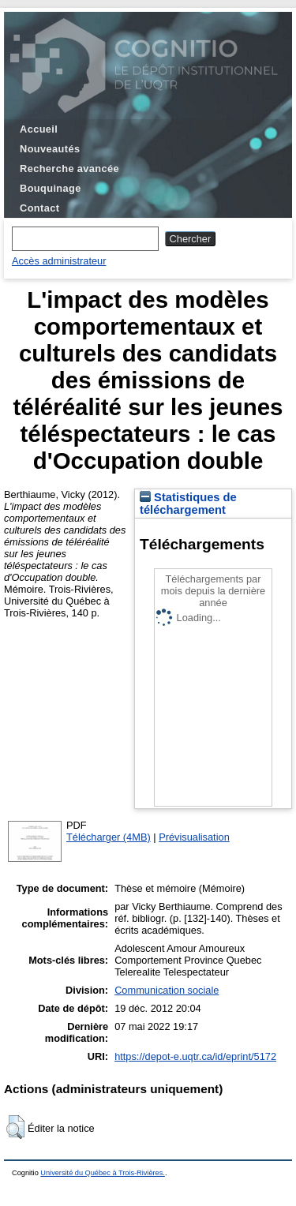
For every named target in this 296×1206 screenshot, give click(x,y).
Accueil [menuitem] (39, 129)
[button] (15, 1127)
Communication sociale (166, 990)
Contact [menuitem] (39, 208)
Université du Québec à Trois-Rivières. (102, 1173)
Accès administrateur (59, 261)
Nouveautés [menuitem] (50, 149)
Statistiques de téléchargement (188, 503)
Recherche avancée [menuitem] (69, 168)
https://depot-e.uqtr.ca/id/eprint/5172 (195, 1056)
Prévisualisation (194, 837)
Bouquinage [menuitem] (50, 188)
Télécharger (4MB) (108, 837)
